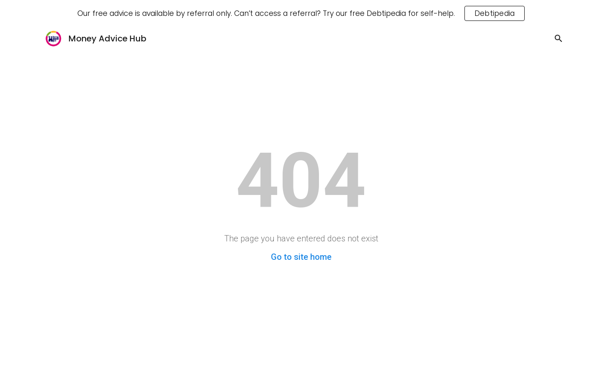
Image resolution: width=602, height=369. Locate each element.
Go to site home (301, 257)
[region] (301, 13)
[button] (558, 38)
